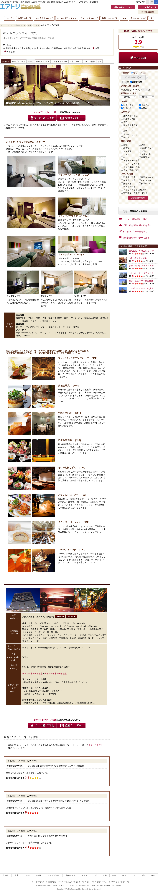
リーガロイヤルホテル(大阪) (141, 288)
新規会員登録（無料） (44, 885)
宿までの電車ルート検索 (55, 673)
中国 (124, 875)
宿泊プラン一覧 (18, 61)
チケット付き (129, 186)
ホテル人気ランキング (66, 18)
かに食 (126, 137)
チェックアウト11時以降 (134, 190)
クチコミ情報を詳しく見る (133, 219)
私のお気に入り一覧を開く (133, 231)
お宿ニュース (75, 61)
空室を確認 (138, 57)
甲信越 (84, 875)
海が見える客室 (130, 125)
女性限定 (136, 193)
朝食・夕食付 (129, 105)
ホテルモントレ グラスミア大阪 (143, 273)
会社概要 (107, 885)
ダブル (144, 151)
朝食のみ (127, 108)
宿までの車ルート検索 (32, 673)
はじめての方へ (69, 885)
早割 (131, 131)
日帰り (143, 73)
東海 (105, 875)
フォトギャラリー (59, 61)
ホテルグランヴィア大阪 (20, 33)
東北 (16, 875)
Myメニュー (57, 885)
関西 (114, 875)
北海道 (6, 875)
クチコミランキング (89, 18)
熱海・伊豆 (70, 875)
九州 (143, 875)
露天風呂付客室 (130, 115)
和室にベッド (147, 148)
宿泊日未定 (136, 82)
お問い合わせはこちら (122, 7)
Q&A (124, 18)
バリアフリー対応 (131, 163)
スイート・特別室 (131, 160)
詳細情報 (5, 61)
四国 (133, 875)
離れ (125, 157)
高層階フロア (147, 157)
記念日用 (127, 183)
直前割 (132, 134)
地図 (95, 48)
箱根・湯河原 (53, 875)
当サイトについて (138, 18)
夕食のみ (145, 105)
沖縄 (153, 875)
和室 (125, 145)
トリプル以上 (147, 154)
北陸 (95, 875)
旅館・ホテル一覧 (109, 18)
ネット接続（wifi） (132, 170)
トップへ (10, 18)
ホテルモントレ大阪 (138, 258)
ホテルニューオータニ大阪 (141, 281)
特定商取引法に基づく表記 (85, 885)
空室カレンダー (42, 61)
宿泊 (134, 73)
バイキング (146, 180)
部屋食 (130, 177)
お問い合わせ (116, 885)
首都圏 (38, 875)
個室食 (148, 177)
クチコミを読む (95, 745)
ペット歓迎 (128, 128)
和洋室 (126, 148)
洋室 (143, 145)
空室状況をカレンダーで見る (134, 237)
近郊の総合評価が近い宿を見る (135, 225)
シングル (127, 151)
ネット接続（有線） (132, 167)
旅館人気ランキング (44, 18)
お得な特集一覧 (24, 18)
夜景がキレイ (147, 183)
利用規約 (99, 885)
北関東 (27, 875)
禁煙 (125, 122)
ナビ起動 (9, 51)
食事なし (145, 108)
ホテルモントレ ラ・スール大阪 (143, 265)
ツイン (126, 154)
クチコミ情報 (89, 61)
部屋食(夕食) (129, 119)
